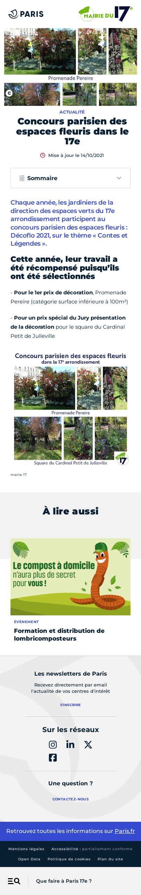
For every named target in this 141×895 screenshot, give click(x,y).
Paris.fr (125, 831)
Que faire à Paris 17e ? (64, 881)
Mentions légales (26, 849)
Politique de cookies (69, 859)
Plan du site (110, 859)
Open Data (29, 859)
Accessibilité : (92, 849)
